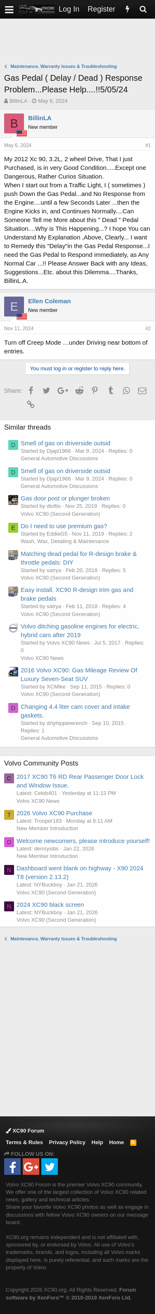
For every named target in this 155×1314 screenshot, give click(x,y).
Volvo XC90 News (42, 658)
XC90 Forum (25, 1131)
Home (116, 1142)
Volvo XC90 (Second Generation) (60, 514)
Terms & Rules (24, 1142)
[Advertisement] (79, 41)
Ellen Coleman (49, 300)
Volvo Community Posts (41, 763)
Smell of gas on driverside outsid (65, 443)
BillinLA (18, 101)
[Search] (143, 9)
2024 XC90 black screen (50, 904)
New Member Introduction (47, 828)
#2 (148, 328)
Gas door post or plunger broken (65, 498)
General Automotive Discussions (59, 458)
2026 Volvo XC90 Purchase (54, 812)
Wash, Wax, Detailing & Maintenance (65, 541)
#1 (148, 145)
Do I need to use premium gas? (64, 525)
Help (97, 1142)
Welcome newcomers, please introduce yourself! (83, 840)
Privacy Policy (67, 1142)
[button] (9, 9)
